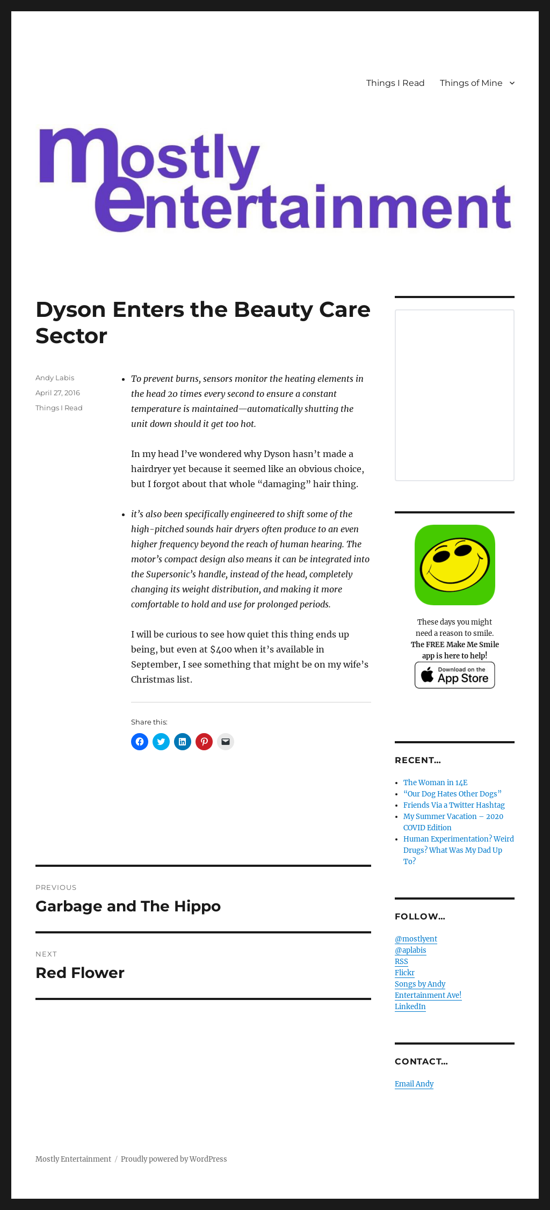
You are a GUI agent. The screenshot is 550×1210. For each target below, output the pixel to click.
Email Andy (414, 1084)
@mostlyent (416, 939)
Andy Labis (54, 377)
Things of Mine (471, 83)
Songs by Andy (420, 984)
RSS (401, 961)
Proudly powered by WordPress (174, 1159)
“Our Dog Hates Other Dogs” (452, 794)
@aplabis (410, 950)
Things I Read (395, 83)
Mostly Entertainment (73, 1159)
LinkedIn (410, 1006)
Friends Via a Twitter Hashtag (454, 805)
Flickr (405, 972)
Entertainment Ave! (428, 995)
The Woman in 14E (435, 782)
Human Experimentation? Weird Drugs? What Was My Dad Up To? (458, 850)
